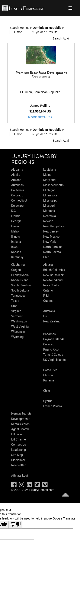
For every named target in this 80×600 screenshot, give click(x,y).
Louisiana (49, 169)
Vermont (17, 316)
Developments (20, 419)
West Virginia (20, 326)
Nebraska (49, 216)
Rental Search (20, 424)
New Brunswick (53, 275)
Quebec (48, 300)
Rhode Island (20, 280)
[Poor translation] (15, 525)
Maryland (49, 180)
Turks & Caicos (53, 354)
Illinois (15, 236)
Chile (46, 390)
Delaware (17, 205)
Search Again (61, 38)
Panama (48, 380)
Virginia (16, 311)
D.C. (14, 211)
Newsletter (18, 465)
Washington (19, 321)
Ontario (48, 290)
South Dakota (20, 290)
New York (49, 241)
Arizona (16, 180)
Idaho (15, 231)
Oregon (16, 270)
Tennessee (18, 295)
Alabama (17, 169)
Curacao (48, 344)
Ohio (46, 257)
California (17, 190)
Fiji (45, 316)
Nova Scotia (51, 285)
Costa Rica (50, 370)
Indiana (16, 241)
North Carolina (53, 247)
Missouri (49, 205)
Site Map (17, 455)
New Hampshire (54, 226)
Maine (47, 174)
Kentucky (17, 257)
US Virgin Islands (54, 360)
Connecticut (19, 200)
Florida (15, 216)
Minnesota (50, 195)
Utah (14, 306)
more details (40, 117)
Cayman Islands (53, 339)
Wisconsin (18, 331)
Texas (15, 300)
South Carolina (21, 285)
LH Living (17, 434)
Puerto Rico (51, 349)
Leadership (18, 449)
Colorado (17, 195)
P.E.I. (46, 295)
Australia (49, 311)
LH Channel (19, 439)
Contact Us (18, 444)
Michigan (49, 190)
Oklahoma (18, 264)
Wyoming (17, 337)
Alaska (15, 174)
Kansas (16, 252)
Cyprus (47, 401)
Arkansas (17, 185)
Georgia (16, 221)
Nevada (48, 221)
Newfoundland (53, 280)
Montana (49, 211)
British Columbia (54, 270)
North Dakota (52, 252)
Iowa (14, 247)
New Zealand (52, 321)
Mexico (48, 375)
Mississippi (50, 200)
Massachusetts (53, 185)
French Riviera (52, 406)
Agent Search (20, 429)
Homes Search (21, 413)
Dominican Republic (47, 27)
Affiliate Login (20, 475)
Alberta (48, 264)
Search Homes (19, 27)
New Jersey (51, 231)
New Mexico (51, 236)
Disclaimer (18, 460)
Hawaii (15, 226)
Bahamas (49, 334)
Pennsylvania (20, 275)
